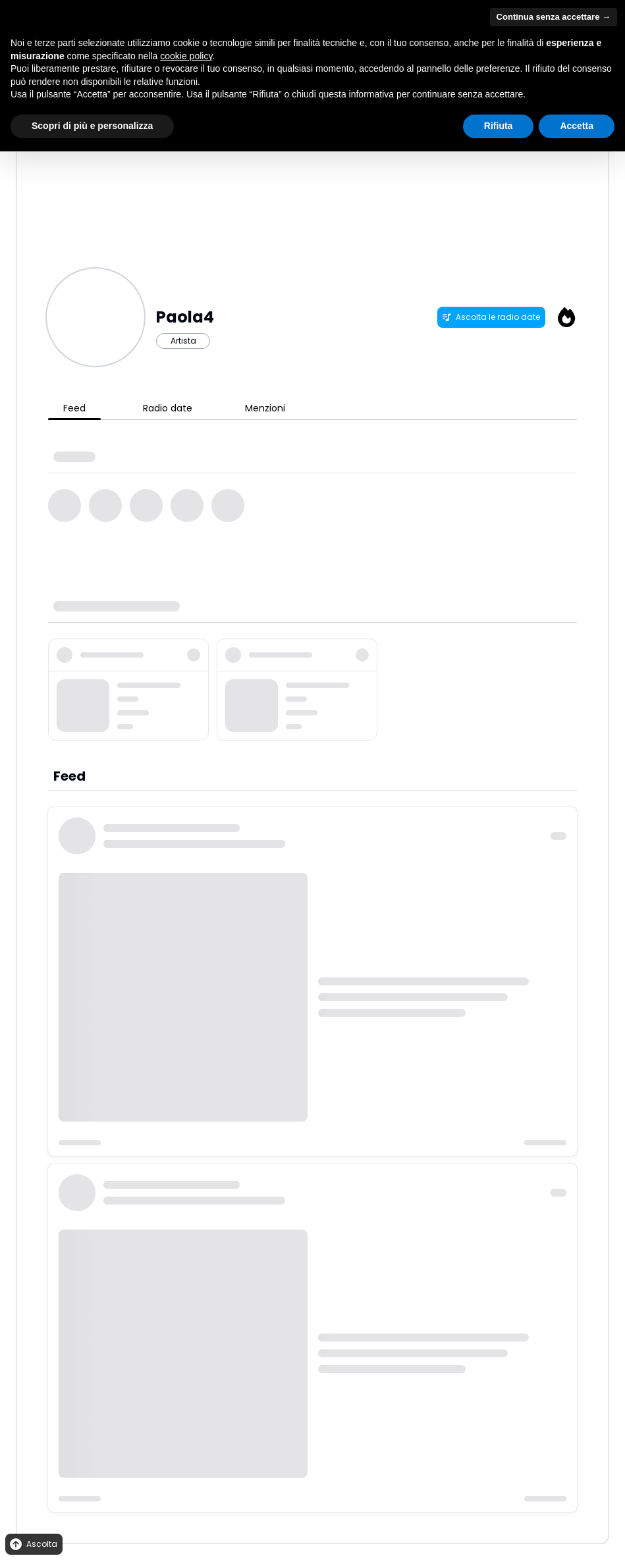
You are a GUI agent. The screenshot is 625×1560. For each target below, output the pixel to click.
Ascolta (32, 1544)
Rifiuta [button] (498, 125)
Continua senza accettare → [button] (554, 17)
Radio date (167, 408)
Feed (74, 408)
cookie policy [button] (186, 56)
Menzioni (265, 408)
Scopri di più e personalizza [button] (92, 125)
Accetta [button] (576, 125)
